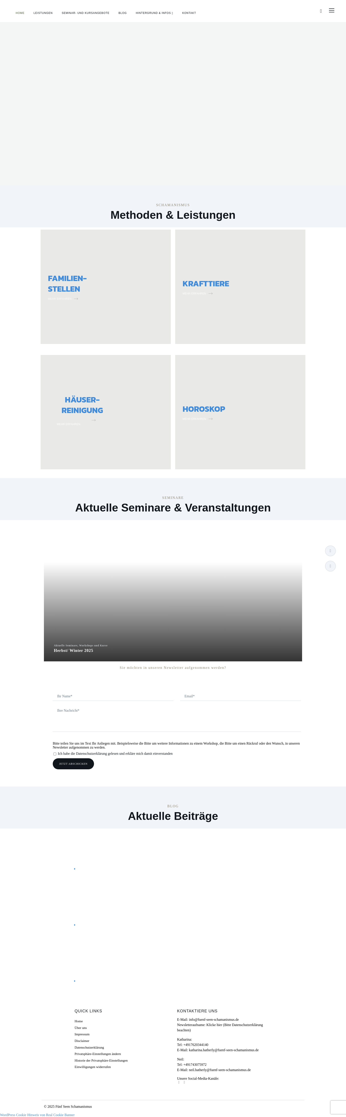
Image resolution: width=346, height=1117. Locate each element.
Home (20, 13)
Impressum (82, 1034)
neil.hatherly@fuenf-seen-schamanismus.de (220, 1070)
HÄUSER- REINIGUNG (82, 404)
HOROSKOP (210, 408)
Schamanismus (110, 841)
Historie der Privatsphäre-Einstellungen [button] (101, 1060)
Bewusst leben (66, 841)
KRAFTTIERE (213, 283)
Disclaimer (82, 1041)
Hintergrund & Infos (153, 13)
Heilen (110, 954)
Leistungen (43, 13)
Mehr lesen (63, 868)
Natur (123, 954)
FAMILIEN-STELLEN (73, 282)
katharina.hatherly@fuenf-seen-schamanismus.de (224, 1050)
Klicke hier (214, 1025)
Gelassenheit (92, 954)
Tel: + (192, 1045)
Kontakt (189, 13)
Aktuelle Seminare (173, 595)
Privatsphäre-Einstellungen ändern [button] (98, 1054)
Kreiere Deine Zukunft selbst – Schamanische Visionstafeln (123, 904)
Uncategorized (66, 898)
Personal (88, 841)
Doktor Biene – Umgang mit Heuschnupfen (104, 960)
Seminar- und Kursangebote (85, 13)
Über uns (81, 1028)
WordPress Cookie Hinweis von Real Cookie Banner (37, 1115)
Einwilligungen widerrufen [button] (93, 1067)
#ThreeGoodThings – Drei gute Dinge (98, 848)
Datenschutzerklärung (89, 1047)
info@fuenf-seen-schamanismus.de (214, 1019)
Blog (122, 13)
